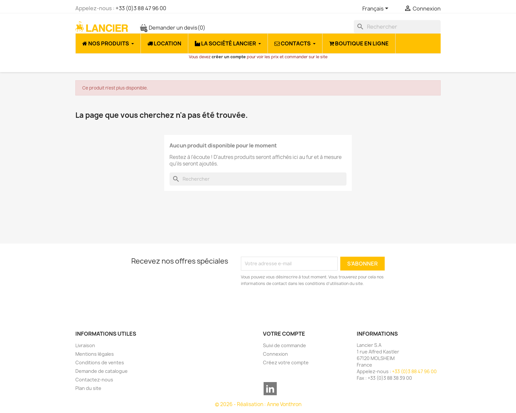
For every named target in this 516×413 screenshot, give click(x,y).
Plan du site (88, 388)
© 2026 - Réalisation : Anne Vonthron (258, 404)
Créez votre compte (286, 362)
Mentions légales (94, 354)
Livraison (85, 345)
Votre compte (284, 333)
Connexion (275, 354)
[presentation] (296, 305)
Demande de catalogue (101, 371)
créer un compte (229, 57)
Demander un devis (172, 27)
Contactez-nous (94, 379)
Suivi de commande (284, 345)
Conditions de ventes (99, 362)
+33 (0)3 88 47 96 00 (141, 8)
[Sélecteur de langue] (376, 9)
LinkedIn (270, 388)
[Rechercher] (397, 26)
